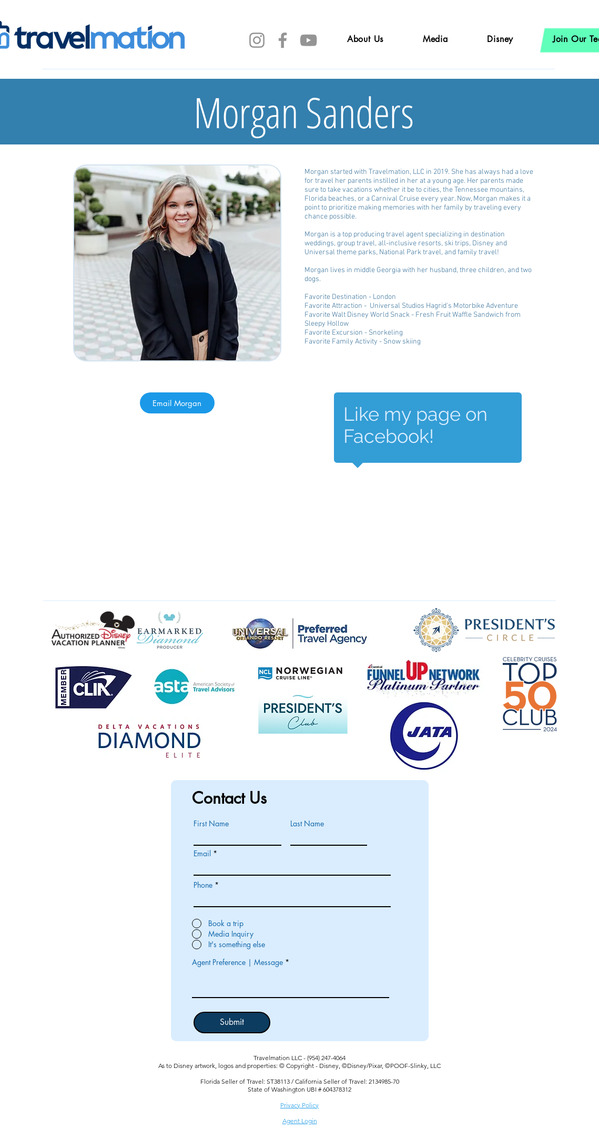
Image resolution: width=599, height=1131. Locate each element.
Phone (203, 885)
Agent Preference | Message (237, 962)
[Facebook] (282, 40)
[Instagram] (257, 40)
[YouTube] (308, 40)
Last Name (307, 823)
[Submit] (232, 1022)
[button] (500, 39)
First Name (211, 823)
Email (202, 853)
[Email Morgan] (177, 402)
